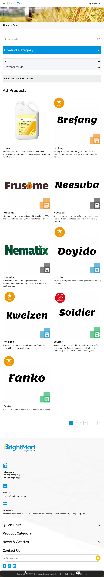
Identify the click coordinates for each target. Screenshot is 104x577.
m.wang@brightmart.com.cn (14, 496)
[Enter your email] (47, 558)
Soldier (58, 342)
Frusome (8, 212)
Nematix (8, 277)
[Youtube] (9, 566)
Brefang (58, 148)
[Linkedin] (14, 566)
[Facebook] (4, 566)
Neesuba (59, 212)
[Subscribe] (98, 558)
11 (95, 422)
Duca (6, 148)
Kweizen (8, 342)
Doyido (58, 277)
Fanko (7, 406)
